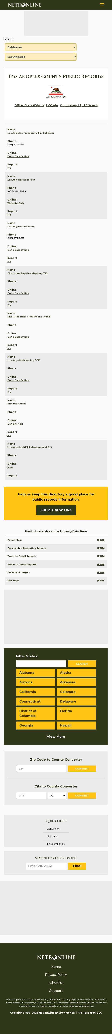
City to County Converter (56, 786)
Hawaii (65, 725)
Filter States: (27, 656)
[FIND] (101, 540)
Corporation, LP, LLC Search (79, 105)
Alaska (65, 673)
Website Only (15, 203)
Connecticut (29, 701)
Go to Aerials (15, 423)
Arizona (25, 682)
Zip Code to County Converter (56, 760)
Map (10, 467)
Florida (66, 711)
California (27, 692)
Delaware (68, 701)
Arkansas (68, 682)
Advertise (53, 828)
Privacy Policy (56, 843)
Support (52, 836)
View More (56, 737)
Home (56, 967)
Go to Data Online (18, 156)
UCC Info (52, 105)
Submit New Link (56, 510)
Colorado (68, 692)
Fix (9, 168)
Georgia (26, 725)
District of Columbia (27, 713)
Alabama (26, 673)
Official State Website (29, 105)
